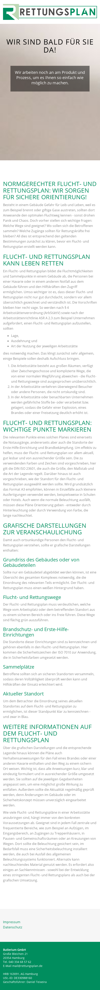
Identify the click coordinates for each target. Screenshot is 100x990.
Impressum (11, 922)
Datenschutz (12, 927)
